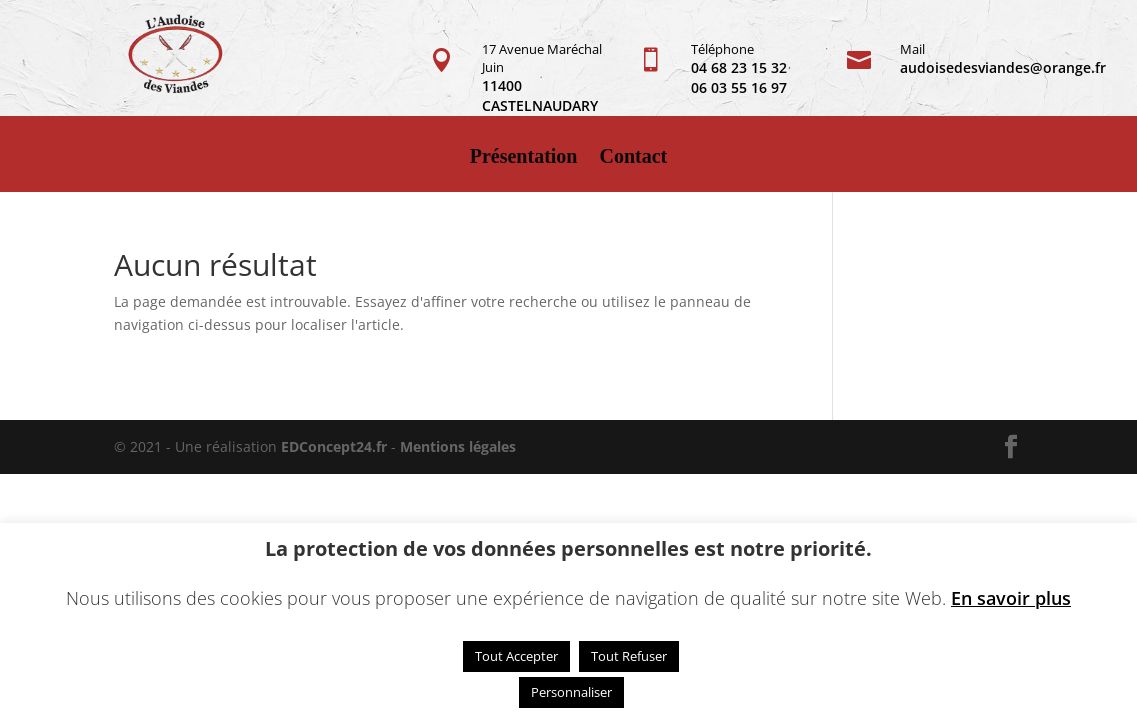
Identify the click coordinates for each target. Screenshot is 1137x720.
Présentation (524, 158)
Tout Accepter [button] (516, 656)
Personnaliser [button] (571, 692)
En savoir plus (1011, 598)
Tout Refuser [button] (629, 656)
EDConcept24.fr (336, 446)
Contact (634, 158)
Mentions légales (458, 446)
